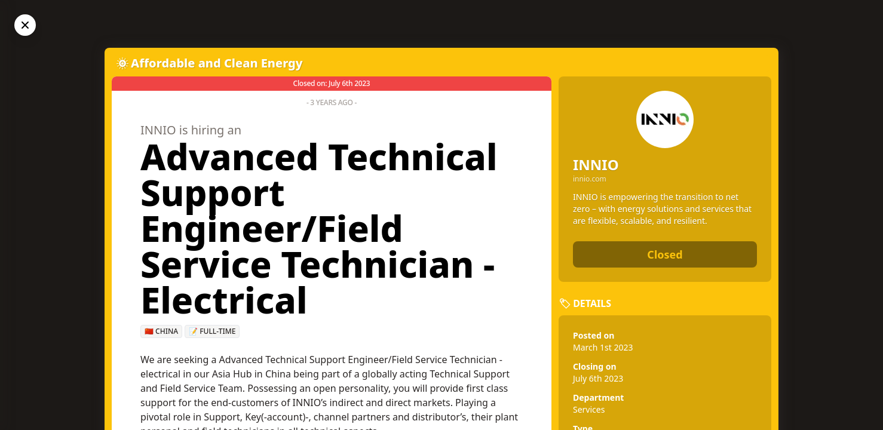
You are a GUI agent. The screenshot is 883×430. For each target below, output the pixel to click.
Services (589, 409)
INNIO (596, 164)
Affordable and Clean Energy (217, 63)
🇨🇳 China (161, 331)
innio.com (589, 179)
